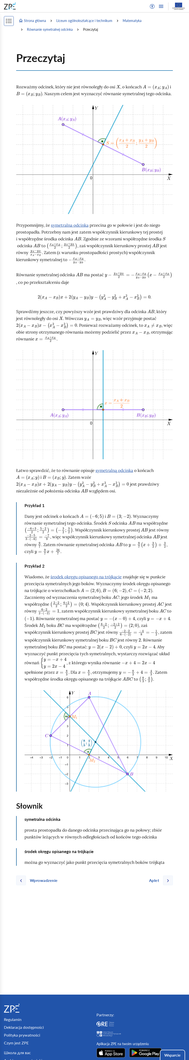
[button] (152, 6)
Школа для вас (17, 1052)
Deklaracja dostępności (24, 1027)
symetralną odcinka (114, 470)
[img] (94, 159)
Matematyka (132, 21)
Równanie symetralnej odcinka (50, 29)
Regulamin (13, 1019)
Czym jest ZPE (16, 1042)
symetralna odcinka (70, 225)
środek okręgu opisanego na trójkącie (86, 577)
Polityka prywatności (22, 1035)
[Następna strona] (159, 880)
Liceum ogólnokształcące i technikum (84, 21)
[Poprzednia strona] (39, 880)
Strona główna (32, 20)
